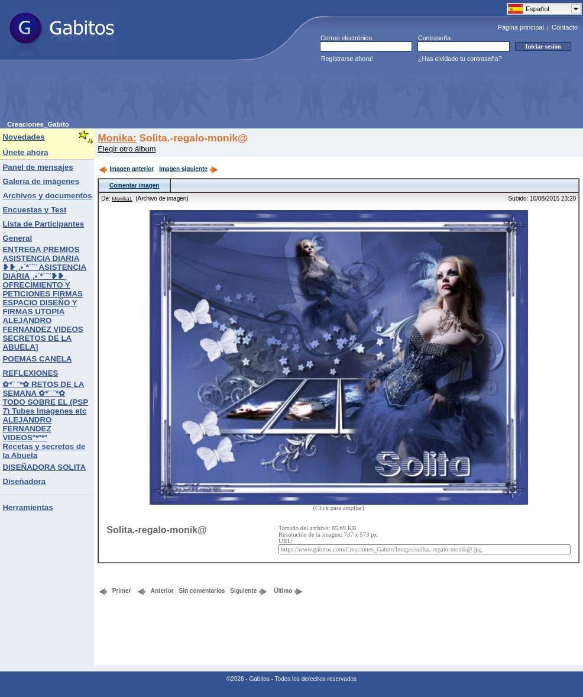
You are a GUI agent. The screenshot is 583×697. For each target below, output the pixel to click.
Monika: (117, 138)
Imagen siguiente (188, 169)
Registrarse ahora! (347, 58)
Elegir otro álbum (127, 148)
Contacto (565, 27)
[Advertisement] (222, 94)
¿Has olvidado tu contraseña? (460, 58)
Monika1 (122, 199)
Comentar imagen (134, 185)
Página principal (521, 27)
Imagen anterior (126, 169)
